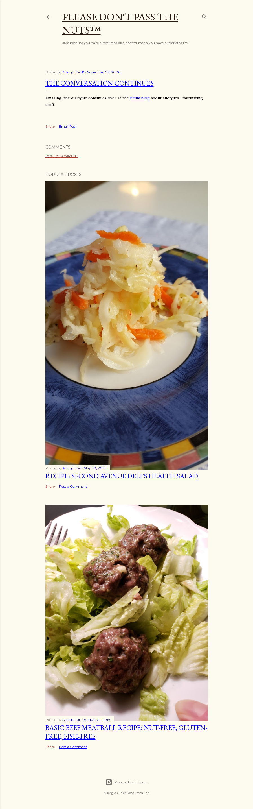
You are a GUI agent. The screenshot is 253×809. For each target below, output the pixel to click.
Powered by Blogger (126, 782)
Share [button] (50, 126)
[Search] (204, 15)
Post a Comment (61, 156)
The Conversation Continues (99, 83)
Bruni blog (140, 98)
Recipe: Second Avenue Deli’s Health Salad (121, 476)
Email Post (68, 126)
